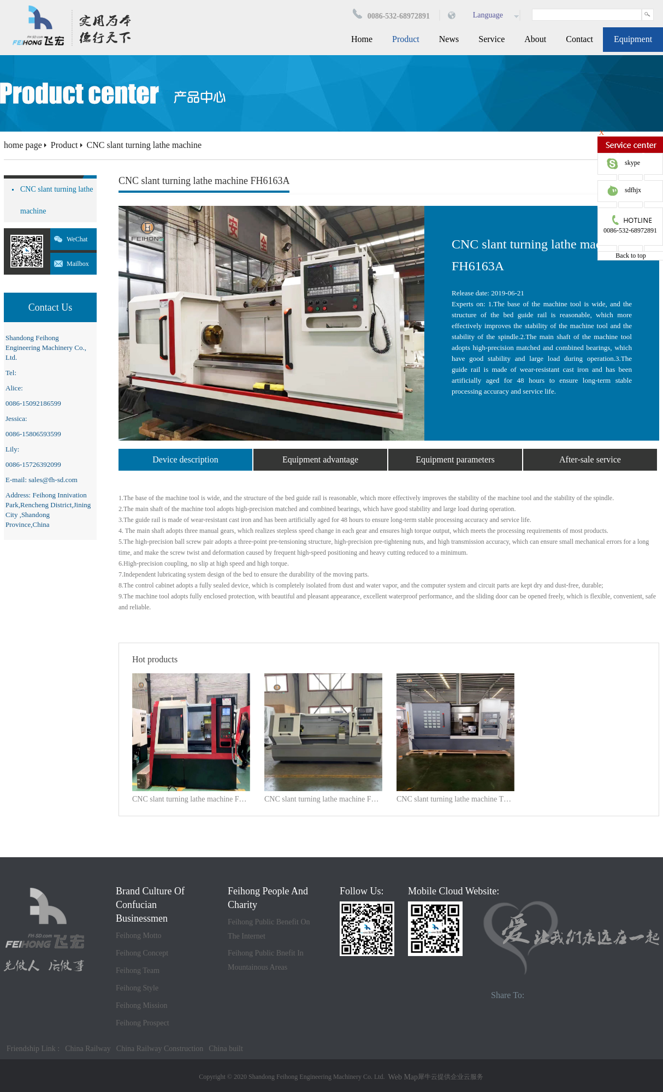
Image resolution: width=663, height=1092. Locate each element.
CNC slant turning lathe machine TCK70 (455, 799)
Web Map (403, 1077)
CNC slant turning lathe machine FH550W (191, 799)
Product (64, 145)
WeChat (77, 239)
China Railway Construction (159, 1048)
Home (361, 39)
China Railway (88, 1048)
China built (226, 1048)
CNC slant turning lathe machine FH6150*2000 (323, 799)
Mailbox (78, 264)
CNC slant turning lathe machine (144, 145)
